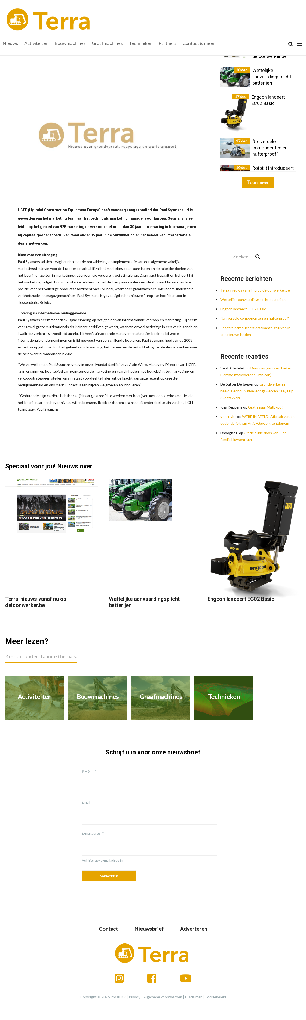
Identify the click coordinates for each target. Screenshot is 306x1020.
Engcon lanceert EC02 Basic (243, 309)
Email (86, 802)
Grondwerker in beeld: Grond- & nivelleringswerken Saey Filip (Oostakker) (256, 391)
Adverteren (193, 928)
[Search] (290, 44)
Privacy (134, 997)
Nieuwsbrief (149, 928)
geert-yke (228, 416)
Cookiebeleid (215, 997)
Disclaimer (193, 997)
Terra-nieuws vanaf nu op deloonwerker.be (255, 290)
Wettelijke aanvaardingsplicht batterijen (253, 299)
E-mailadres (91, 833)
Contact (108, 928)
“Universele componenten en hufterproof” (254, 318)
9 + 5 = (87, 771)
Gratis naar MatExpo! (265, 407)
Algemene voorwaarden (162, 997)
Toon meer (258, 182)
